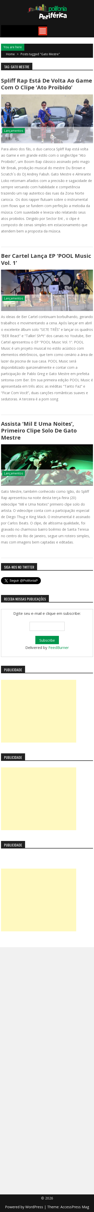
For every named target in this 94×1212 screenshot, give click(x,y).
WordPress (34, 1206)
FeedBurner (58, 647)
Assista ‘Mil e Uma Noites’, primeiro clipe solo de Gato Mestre (39, 430)
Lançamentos (13, 131)
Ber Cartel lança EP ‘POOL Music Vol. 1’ (46, 259)
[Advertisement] (38, 711)
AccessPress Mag (74, 1206)
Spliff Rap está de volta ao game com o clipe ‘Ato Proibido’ (46, 84)
